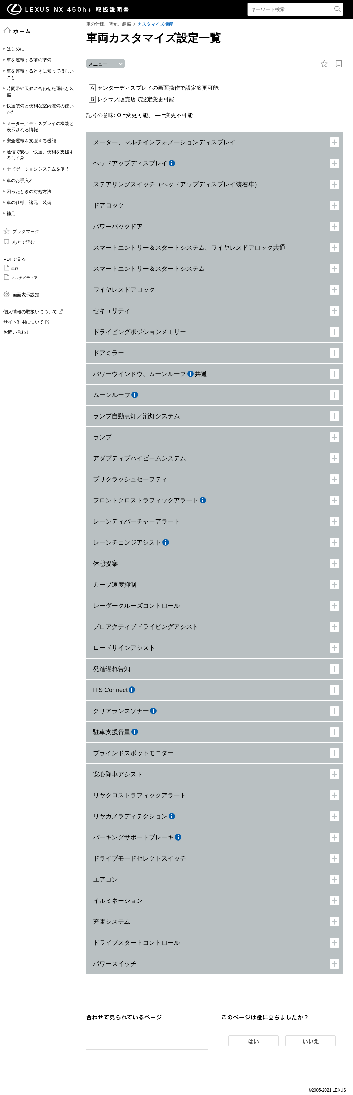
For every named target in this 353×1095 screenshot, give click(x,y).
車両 (11, 268)
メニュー (98, 64)
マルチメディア (20, 277)
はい (253, 1042)
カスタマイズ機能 (155, 24)
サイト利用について (26, 322)
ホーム (17, 31)
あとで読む (19, 242)
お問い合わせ (16, 332)
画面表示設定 (21, 294)
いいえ (311, 1042)
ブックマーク (21, 231)
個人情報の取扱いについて (33, 311)
